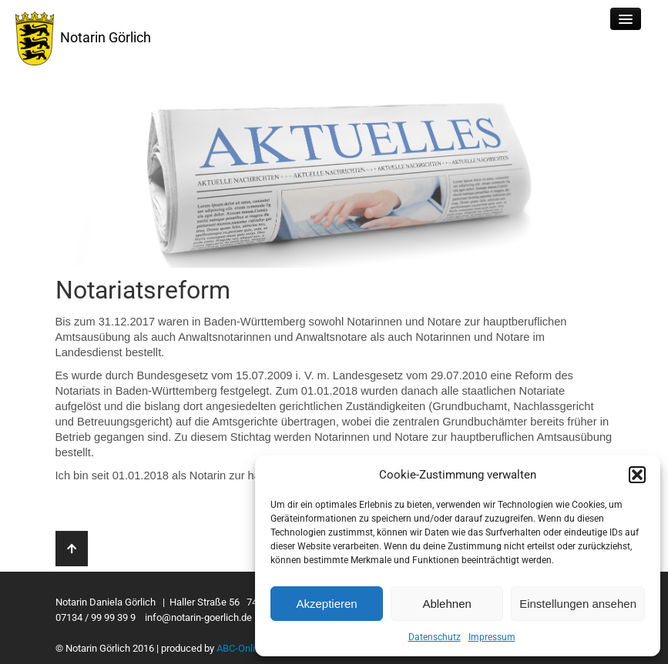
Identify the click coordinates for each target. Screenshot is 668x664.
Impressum (491, 637)
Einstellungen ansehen (577, 603)
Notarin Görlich (83, 38)
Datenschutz (434, 637)
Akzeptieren (326, 603)
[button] (637, 474)
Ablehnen (446, 603)
